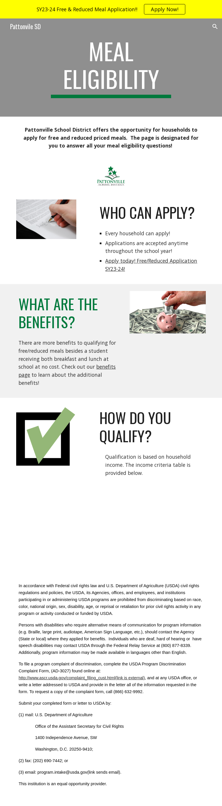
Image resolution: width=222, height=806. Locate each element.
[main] (111, 67)
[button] (215, 26)
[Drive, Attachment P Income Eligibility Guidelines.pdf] (151, 521)
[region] (111, 9)
